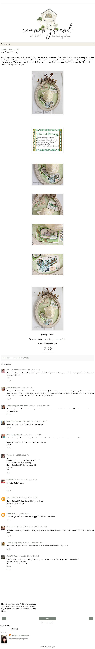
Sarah (9, 513)
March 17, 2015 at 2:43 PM (27, 480)
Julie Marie (11, 388)
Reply (9, 381)
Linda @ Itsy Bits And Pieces (17, 406)
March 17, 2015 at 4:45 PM (28, 498)
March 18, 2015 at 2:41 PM (37, 527)
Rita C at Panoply (13, 370)
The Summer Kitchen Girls (16, 527)
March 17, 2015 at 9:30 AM (25, 388)
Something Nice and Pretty (16, 421)
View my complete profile (18, 639)
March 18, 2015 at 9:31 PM (32, 543)
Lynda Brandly (12, 498)
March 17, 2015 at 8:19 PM (21, 513)
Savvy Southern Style (57, 339)
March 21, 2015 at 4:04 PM (29, 556)
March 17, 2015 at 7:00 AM (30, 370)
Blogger (52, 647)
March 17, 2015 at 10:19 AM (39, 406)
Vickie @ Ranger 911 (14, 543)
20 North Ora (11, 480)
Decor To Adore (12, 556)
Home (47, 618)
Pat (8, 455)
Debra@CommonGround (20, 636)
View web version (47, 623)
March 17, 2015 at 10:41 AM (37, 421)
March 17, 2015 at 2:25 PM (19, 455)
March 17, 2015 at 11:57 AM (31, 435)
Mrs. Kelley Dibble (13, 435)
